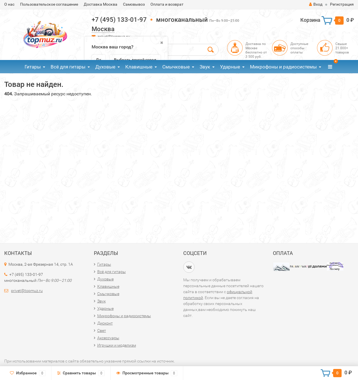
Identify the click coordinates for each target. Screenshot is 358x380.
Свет (101, 330)
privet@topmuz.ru (27, 290)
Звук (205, 67)
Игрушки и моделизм (116, 345)
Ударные (230, 67)
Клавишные (138, 67)
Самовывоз (134, 4)
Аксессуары (108, 338)
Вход (315, 4)
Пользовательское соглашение (49, 4)
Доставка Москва (100, 4)
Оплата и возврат (167, 4)
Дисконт (105, 323)
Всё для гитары (68, 67)
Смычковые (176, 67)
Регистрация (342, 4)
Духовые (105, 67)
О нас (9, 4)
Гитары (33, 67)
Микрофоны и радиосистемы (283, 67)
